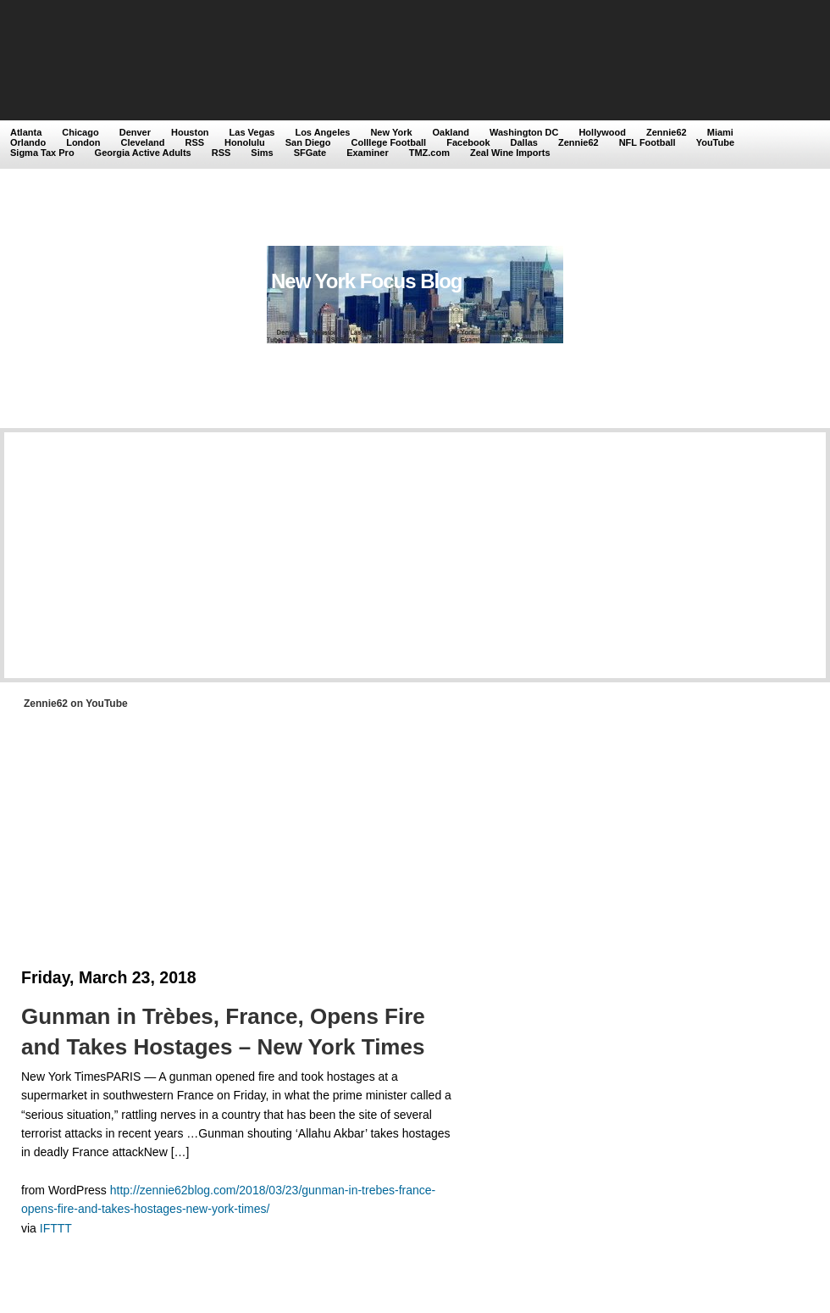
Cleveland (143, 142)
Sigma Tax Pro (42, 152)
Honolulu (244, 142)
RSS (194, 142)
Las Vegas (252, 132)
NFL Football (647, 142)
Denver (135, 132)
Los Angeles (322, 132)
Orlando (28, 142)
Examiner (367, 152)
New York (391, 132)
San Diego (308, 142)
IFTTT (56, 1228)
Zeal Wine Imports (510, 152)
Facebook (468, 142)
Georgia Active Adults (143, 152)
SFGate (310, 152)
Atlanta (26, 132)
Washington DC (524, 132)
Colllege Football (389, 142)
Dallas (524, 142)
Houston (190, 132)
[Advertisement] (246, 124)
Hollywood (602, 132)
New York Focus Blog (366, 281)
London (83, 142)
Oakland (451, 132)
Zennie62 (666, 132)
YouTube (715, 142)
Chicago (80, 132)
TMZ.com (429, 152)
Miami (720, 132)
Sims (262, 152)
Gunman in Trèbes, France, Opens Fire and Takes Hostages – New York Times (223, 1032)
